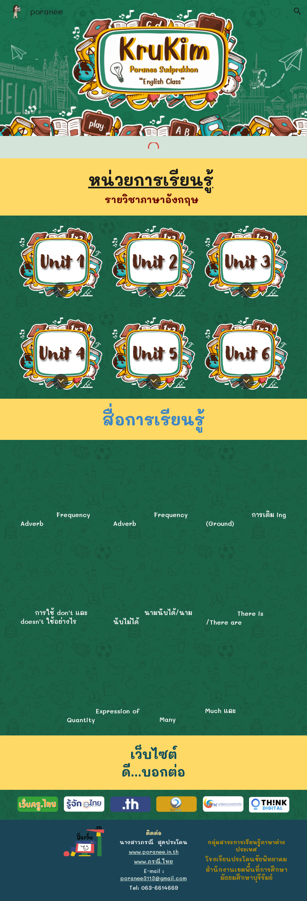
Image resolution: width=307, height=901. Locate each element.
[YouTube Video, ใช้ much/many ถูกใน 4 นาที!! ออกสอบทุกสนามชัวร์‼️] (200, 672)
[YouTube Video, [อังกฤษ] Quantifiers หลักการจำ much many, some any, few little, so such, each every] (107, 672)
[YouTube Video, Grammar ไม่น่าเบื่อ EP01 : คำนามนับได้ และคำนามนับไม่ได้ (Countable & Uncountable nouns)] (153, 574)
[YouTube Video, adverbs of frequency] (153, 475)
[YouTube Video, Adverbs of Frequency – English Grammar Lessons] (61, 475)
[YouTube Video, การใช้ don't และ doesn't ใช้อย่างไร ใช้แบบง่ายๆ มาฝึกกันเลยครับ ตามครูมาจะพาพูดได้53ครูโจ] (61, 574)
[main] (153, 187)
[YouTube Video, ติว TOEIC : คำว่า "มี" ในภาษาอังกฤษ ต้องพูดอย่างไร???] (246, 574)
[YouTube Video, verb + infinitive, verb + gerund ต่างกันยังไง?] (246, 475)
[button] (297, 11)
